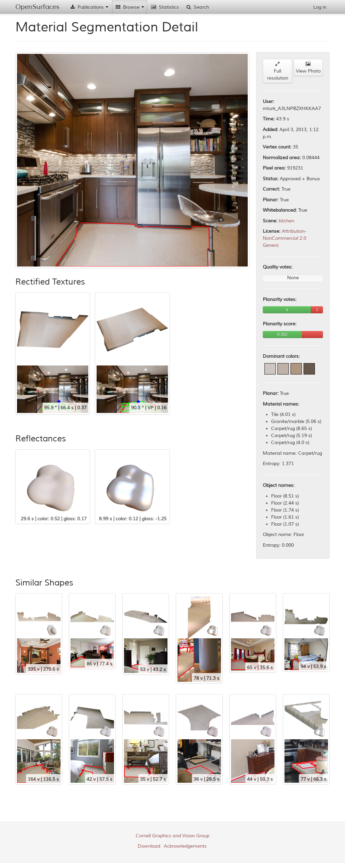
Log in (319, 7)
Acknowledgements (185, 846)
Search (197, 7)
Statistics (165, 7)
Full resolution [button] (277, 71)
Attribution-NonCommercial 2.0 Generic (284, 238)
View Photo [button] (308, 68)
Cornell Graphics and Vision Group (172, 836)
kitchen (286, 221)
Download (149, 846)
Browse (129, 7)
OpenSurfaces (37, 7)
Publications (89, 7)
